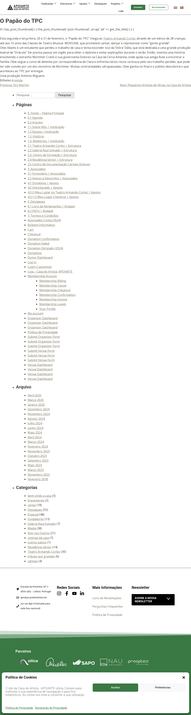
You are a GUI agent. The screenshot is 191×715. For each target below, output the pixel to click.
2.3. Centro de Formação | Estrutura (52, 155)
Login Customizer (40, 267)
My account (35, 313)
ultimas (33, 561)
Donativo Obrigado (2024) (45, 248)
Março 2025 (36, 400)
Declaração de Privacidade (51, 708)
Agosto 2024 (36, 419)
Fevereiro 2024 (38, 447)
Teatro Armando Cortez (119, 38)
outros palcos (37, 542)
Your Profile (47, 309)
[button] (184, 677)
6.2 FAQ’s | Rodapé (40, 211)
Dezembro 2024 (38, 409)
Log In (32, 262)
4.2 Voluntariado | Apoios (45, 188)
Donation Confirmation (43, 239)
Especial (33, 514)
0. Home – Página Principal (46, 113)
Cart (31, 230)
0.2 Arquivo (35, 122)
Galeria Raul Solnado (42, 524)
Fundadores (36, 519)
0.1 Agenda (35, 118)
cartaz (32, 505)
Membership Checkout (54, 290)
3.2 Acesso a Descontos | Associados (53, 178)
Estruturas (62, 7)
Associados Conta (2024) (44, 220)
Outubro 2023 (37, 456)
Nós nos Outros (39, 533)
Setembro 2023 (38, 461)
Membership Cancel (52, 286)
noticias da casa (38, 538)
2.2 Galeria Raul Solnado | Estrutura (52, 150)
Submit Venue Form (41, 351)
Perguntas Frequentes (107, 606)
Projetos (109, 7)
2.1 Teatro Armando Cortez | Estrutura (54, 146)
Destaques (94, 7)
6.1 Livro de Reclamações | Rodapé (51, 206)
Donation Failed (38, 243)
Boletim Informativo (41, 225)
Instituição (44, 7)
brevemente (36, 500)
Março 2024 (36, 442)
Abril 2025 (34, 395)
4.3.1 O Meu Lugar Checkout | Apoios (53, 197)
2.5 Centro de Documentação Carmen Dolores (59, 164)
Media (32, 528)
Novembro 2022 (39, 475)
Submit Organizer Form (44, 337)
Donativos (35, 253)
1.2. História (36, 136)
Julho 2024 (35, 423)
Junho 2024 (35, 428)
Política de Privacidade (19, 708)
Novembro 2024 (39, 414)
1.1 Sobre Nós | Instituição (46, 127)
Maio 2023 (35, 465)
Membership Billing (52, 281)
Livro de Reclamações (106, 598)
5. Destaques (36, 202)
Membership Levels (52, 304)
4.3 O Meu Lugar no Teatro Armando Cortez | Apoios (64, 192)
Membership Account (42, 276)
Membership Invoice (53, 299)
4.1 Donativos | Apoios (43, 183)
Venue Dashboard (40, 365)
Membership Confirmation (57, 295)
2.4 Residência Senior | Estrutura (50, 160)
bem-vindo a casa (39, 496)
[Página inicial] (18, 7)
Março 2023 (36, 470)
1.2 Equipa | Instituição (43, 132)
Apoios (78, 7)
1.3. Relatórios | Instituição (46, 141)
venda (18, 80)
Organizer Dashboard (43, 318)
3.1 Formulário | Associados (47, 174)
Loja (121, 7)
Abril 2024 (34, 437)
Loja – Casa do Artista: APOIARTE (50, 272)
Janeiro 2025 (36, 405)
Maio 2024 (35, 433)
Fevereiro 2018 (38, 479)
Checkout (34, 234)
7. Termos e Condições (43, 216)
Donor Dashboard (40, 258)
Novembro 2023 (39, 451)
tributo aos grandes (41, 556)
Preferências (163, 687)
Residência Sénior (40, 547)
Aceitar (115, 687)
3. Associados (37, 169)
